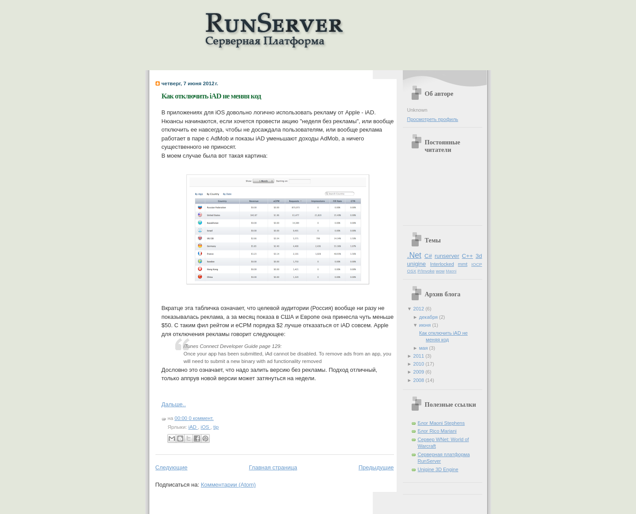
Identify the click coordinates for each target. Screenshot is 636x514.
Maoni (451, 271)
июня (425, 325)
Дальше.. (174, 404)
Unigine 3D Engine (438, 469)
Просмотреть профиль (432, 119)
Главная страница (273, 467)
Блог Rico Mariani (437, 431)
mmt (462, 264)
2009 (419, 371)
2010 (419, 364)
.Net (414, 255)
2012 (419, 308)
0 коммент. (201, 418)
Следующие (171, 467)
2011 (419, 356)
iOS (205, 427)
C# (428, 256)
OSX (411, 270)
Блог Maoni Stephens (441, 423)
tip (216, 427)
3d (479, 256)
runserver (447, 256)
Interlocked (442, 264)
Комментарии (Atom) (228, 484)
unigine (416, 264)
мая (424, 348)
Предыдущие (376, 467)
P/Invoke (426, 270)
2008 (419, 380)
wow (440, 270)
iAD (193, 427)
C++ (467, 256)
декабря (429, 317)
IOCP (476, 264)
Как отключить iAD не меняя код (211, 96)
